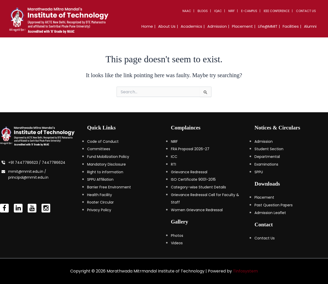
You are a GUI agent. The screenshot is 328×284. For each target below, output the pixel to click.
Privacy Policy (99, 209)
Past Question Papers (273, 205)
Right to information (105, 172)
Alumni (310, 26)
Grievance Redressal (189, 172)
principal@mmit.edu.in (28, 177)
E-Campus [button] (249, 11)
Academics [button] (191, 26)
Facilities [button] (291, 26)
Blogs (203, 11)
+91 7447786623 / (25, 162)
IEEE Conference (277, 11)
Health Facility (99, 194)
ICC (174, 156)
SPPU (258, 172)
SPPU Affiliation (100, 179)
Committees (98, 148)
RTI (173, 164)
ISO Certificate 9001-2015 (193, 179)
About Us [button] (167, 26)
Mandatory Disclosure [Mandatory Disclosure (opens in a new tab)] (106, 164)
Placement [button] (242, 26)
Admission (263, 141)
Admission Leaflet (270, 212)
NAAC (186, 11)
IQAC (218, 11)
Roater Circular (100, 202)
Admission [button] (217, 26)
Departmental (267, 156)
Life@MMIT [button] (268, 26)
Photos (177, 235)
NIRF (231, 11)
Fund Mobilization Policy (108, 156)
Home (147, 26)
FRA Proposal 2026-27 (190, 148)
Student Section (268, 148)
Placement (264, 197)
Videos (177, 243)
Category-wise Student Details (198, 187)
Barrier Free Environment (109, 187)
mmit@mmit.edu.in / (27, 171)
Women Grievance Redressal (197, 209)
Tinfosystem (245, 271)
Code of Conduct (103, 141)
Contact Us (306, 11)
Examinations (266, 164)
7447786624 (53, 162)
